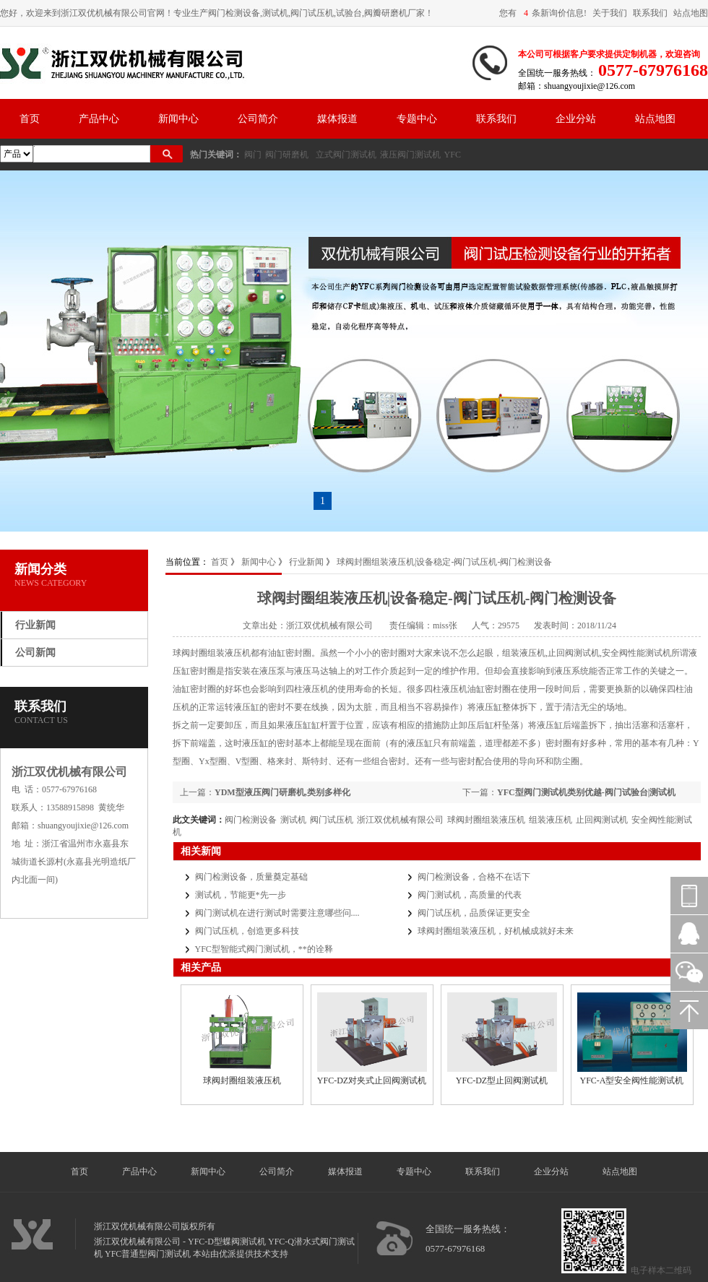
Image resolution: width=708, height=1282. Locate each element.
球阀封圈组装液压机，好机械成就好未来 (496, 931)
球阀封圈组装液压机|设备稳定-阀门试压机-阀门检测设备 (444, 562)
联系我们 (650, 13)
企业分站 (576, 118)
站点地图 (690, 13)
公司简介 (258, 118)
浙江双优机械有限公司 (400, 820)
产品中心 (99, 118)
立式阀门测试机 (346, 155)
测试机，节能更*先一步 (240, 895)
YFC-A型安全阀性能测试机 (631, 1080)
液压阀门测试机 (410, 155)
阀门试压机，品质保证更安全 (474, 913)
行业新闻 (35, 625)
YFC (452, 155)
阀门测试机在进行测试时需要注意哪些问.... (277, 913)
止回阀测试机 (602, 820)
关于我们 (609, 13)
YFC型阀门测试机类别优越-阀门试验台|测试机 (586, 792)
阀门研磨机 (286, 155)
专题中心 (417, 118)
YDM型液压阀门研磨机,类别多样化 (282, 792)
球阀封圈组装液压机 (486, 820)
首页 (30, 118)
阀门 (253, 155)
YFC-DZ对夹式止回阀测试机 (371, 1080)
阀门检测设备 (251, 820)
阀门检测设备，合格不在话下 (474, 877)
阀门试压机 (331, 820)
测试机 (293, 820)
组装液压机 (550, 820)
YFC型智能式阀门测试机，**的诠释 (264, 949)
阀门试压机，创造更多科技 (247, 931)
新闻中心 (178, 118)
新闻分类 (40, 569)
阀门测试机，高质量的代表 (470, 895)
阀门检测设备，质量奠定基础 (251, 877)
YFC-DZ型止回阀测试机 (502, 1080)
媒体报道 (337, 118)
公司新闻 (35, 652)
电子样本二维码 (661, 1270)
